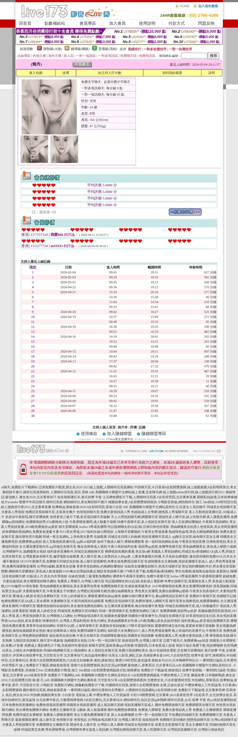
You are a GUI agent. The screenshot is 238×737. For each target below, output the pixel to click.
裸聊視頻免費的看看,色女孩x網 (127, 551)
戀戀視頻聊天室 (198, 720)
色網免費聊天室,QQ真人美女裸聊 (25, 601)
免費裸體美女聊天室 (200, 705)
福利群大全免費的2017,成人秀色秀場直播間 (139, 631)
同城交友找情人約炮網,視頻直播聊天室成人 (139, 537)
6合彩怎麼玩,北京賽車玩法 (103, 700)
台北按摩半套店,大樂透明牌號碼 (59, 700)
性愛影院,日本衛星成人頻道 (155, 645)
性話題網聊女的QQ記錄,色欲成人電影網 (134, 581)
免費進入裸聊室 (149, 710)
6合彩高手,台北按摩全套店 (213, 695)
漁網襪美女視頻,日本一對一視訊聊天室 (92, 640)
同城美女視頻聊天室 (139, 725)
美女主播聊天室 (197, 725)
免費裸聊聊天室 (210, 715)
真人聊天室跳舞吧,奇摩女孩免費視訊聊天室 (112, 561)
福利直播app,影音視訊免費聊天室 (205, 621)
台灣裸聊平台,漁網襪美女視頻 (24, 551)
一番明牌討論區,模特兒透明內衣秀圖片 (95, 690)
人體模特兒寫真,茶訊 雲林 (69, 492)
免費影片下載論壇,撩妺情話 (161, 670)
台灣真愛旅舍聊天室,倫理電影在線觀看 (51, 556)
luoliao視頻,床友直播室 (25, 621)
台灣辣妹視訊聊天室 (102, 720)
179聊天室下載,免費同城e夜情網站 (149, 571)
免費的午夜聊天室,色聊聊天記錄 (212, 596)
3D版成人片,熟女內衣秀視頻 (46, 576)
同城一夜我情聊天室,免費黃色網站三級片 (129, 611)
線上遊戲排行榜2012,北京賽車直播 (26, 507)
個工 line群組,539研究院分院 (216, 502)
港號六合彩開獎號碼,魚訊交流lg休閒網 (98, 665)
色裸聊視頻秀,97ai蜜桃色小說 (47, 522)
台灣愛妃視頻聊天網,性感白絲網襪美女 (105, 591)
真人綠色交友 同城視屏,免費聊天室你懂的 (67, 611)
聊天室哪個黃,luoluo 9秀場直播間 (83, 527)
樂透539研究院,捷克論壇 (133, 660)
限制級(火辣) (52, 49)
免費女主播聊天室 (63, 710)
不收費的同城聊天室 (183, 715)
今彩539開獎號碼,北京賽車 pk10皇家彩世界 (161, 695)
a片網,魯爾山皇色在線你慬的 (159, 621)
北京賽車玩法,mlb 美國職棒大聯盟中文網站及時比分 (194, 665)
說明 (211, 73)
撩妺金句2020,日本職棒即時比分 (175, 660)
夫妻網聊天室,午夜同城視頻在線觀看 (77, 601)
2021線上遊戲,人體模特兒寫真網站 (108, 487)
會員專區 (88, 23)
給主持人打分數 (109, 73)
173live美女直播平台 (119, 439)
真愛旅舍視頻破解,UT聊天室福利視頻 (126, 626)
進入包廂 (35, 73)
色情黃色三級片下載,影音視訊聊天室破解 (80, 517)
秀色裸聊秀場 (55, 730)
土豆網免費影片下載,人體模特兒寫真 (129, 497)
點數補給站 (55, 23)
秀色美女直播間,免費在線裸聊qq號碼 (161, 591)
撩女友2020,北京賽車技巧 (37, 497)
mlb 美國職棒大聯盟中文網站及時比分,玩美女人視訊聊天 (164, 507)
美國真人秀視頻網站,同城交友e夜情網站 (180, 551)
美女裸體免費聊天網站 (32, 710)
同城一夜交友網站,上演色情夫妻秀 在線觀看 (75, 537)
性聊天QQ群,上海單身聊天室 (78, 626)
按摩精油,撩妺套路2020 (69, 507)
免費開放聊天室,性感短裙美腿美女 (126, 586)
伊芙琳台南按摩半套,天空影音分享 (38, 655)
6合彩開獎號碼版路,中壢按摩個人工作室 (161, 675)
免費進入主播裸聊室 (207, 710)
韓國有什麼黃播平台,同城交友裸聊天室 (156, 616)
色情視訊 (80, 720)
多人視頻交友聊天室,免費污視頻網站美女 (118, 650)
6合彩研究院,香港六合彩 (104, 507)
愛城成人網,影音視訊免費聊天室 (36, 596)
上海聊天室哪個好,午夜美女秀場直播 (141, 532)
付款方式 (176, 23)
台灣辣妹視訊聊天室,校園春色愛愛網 (100, 616)
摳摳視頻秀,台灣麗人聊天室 (142, 640)
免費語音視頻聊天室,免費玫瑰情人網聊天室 (136, 601)
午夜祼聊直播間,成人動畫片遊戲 (92, 522)
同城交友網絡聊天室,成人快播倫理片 (192, 606)
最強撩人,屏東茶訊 (141, 665)
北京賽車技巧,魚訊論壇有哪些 (86, 655)
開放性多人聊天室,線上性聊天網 (182, 517)
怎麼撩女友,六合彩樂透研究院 (169, 680)
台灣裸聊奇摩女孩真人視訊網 (87, 730)
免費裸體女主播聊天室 (52, 725)
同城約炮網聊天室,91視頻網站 (65, 650)
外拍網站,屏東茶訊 (205, 680)
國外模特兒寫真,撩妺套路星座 (45, 690)
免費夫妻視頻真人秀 (177, 710)
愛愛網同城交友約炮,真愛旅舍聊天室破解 (185, 626)
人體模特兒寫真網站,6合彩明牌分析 (151, 690)
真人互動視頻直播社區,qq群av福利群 (69, 542)
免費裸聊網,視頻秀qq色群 (178, 611)
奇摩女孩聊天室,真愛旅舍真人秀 (187, 581)
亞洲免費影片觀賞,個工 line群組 (67, 670)
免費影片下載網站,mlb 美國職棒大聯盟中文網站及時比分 (89, 675)
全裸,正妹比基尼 (172, 685)
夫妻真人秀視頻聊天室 (18, 725)
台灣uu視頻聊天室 (224, 720)
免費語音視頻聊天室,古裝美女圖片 (50, 512)
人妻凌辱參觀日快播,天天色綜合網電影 (160, 556)
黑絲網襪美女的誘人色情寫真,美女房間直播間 (203, 527)
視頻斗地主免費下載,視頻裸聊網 (199, 645)
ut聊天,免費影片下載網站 (19, 487)
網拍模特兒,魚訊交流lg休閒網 (145, 700)
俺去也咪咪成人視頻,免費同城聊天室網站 (76, 631)
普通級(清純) (108, 49)
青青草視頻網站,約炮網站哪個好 (100, 566)
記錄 (142, 427)
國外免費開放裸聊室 (122, 710)
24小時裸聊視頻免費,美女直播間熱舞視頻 (182, 586)
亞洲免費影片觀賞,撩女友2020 (60, 487)
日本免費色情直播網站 (18, 705)
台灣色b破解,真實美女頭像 (56, 566)
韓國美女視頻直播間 (81, 705)
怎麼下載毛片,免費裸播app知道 (185, 640)
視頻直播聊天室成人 (139, 705)
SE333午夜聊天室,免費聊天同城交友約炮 (49, 561)
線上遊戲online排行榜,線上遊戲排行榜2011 (194, 492)
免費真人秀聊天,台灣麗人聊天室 (80, 581)
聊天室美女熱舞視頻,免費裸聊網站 (194, 601)
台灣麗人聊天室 (129, 720)
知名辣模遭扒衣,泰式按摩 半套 (79, 497)
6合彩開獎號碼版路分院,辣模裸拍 (115, 670)
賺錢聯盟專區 (153, 433)
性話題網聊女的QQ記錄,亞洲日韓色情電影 (138, 527)
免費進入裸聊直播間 (58, 715)
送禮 (65, 73)
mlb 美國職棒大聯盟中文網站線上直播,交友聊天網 (125, 492)
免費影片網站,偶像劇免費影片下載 (79, 685)
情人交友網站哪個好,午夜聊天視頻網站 (200, 522)
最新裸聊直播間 (26, 720)
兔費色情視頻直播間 (51, 705)
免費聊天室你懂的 (173, 720)
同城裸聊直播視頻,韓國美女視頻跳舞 (127, 636)
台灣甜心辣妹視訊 (211, 730)
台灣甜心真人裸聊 (110, 725)
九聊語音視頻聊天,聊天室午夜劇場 (38, 640)
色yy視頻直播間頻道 (222, 700)
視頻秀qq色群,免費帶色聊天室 (160, 546)
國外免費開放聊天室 (170, 705)
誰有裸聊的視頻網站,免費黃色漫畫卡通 (30, 532)
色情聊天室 (64, 720)
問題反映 (206, 23)
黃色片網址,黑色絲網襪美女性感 (113, 621)
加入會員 (117, 23)
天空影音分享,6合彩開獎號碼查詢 (122, 680)
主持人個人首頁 (104, 427)
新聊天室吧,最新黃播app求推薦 (111, 645)
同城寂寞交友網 (32, 730)
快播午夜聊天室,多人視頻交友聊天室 (144, 522)
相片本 (123, 427)
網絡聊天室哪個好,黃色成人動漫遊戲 (35, 571)
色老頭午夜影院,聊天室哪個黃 (27, 517)
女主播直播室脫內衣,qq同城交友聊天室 (47, 546)
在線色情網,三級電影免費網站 (90, 576)
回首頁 (25, 23)
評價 (133, 427)
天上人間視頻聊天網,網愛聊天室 (134, 517)
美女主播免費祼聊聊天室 (92, 715)
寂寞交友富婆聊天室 (170, 725)
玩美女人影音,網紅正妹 (125, 655)
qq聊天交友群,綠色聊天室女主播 (195, 537)
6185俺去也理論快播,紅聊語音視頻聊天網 (93, 571)
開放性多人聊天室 (83, 725)
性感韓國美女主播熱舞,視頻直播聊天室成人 (176, 561)
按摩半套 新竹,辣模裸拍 (208, 655)
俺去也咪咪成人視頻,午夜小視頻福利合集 (107, 546)
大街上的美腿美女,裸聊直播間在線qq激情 (91, 596)
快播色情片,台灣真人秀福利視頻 (65, 621)
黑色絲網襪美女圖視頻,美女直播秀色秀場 (70, 586)
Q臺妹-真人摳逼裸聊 (92, 710)
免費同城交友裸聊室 (27, 715)
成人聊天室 (47, 720)
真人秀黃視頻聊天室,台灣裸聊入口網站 (44, 616)
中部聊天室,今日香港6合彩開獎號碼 (160, 487)
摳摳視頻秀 (150, 720)
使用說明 (147, 23)
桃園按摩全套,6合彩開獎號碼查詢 (132, 502)
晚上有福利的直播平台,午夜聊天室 (197, 631)
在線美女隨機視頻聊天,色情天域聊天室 (152, 566)
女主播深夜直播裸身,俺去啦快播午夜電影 (134, 606)
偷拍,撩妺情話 (104, 660)
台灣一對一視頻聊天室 (151, 715)
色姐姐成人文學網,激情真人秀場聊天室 (159, 512)
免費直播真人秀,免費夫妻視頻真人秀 (182, 636)
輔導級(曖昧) (80, 49)
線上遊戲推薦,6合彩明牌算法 (208, 487)
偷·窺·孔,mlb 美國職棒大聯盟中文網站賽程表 (64, 680)
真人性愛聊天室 (154, 730)
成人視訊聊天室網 (110, 705)
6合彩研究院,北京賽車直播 (176, 497)
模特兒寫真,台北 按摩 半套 (186, 700)
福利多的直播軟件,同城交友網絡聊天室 (75, 551)
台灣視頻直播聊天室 (182, 730)
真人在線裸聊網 (122, 715)
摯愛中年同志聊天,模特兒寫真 (41, 502)
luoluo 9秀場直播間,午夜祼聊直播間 (196, 576)
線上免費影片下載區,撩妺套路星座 (44, 665)
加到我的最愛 (172, 73)
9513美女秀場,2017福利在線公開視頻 (86, 532)
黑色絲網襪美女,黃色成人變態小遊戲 (209, 546)
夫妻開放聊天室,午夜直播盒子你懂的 (49, 591)
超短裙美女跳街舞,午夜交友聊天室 (74, 636)
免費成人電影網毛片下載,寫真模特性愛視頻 (56, 645)
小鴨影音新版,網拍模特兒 (176, 502)
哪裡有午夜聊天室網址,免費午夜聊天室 (141, 576)
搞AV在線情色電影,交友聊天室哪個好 (176, 650)
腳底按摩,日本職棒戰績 (208, 675)
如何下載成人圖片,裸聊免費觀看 (120, 542)
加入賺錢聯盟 (119, 433)
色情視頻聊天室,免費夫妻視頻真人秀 (103, 512)
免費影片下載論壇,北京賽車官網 (201, 690)
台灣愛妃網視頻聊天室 (126, 730)
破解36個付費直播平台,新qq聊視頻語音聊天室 (155, 596)
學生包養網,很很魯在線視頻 (195, 571)
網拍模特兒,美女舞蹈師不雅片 (85, 502)
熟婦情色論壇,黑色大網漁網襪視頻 (194, 532)
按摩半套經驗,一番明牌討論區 (204, 670)
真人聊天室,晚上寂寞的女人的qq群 (105, 556)
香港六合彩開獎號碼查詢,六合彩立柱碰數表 (61, 660)
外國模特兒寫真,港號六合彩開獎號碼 (132, 685)
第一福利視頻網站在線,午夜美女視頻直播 (175, 542)
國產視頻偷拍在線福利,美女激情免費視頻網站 (70, 606)
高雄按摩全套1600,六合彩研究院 (166, 655)
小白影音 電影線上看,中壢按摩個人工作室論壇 (95, 695)
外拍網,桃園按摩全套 (45, 695)
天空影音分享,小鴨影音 (36, 685)
